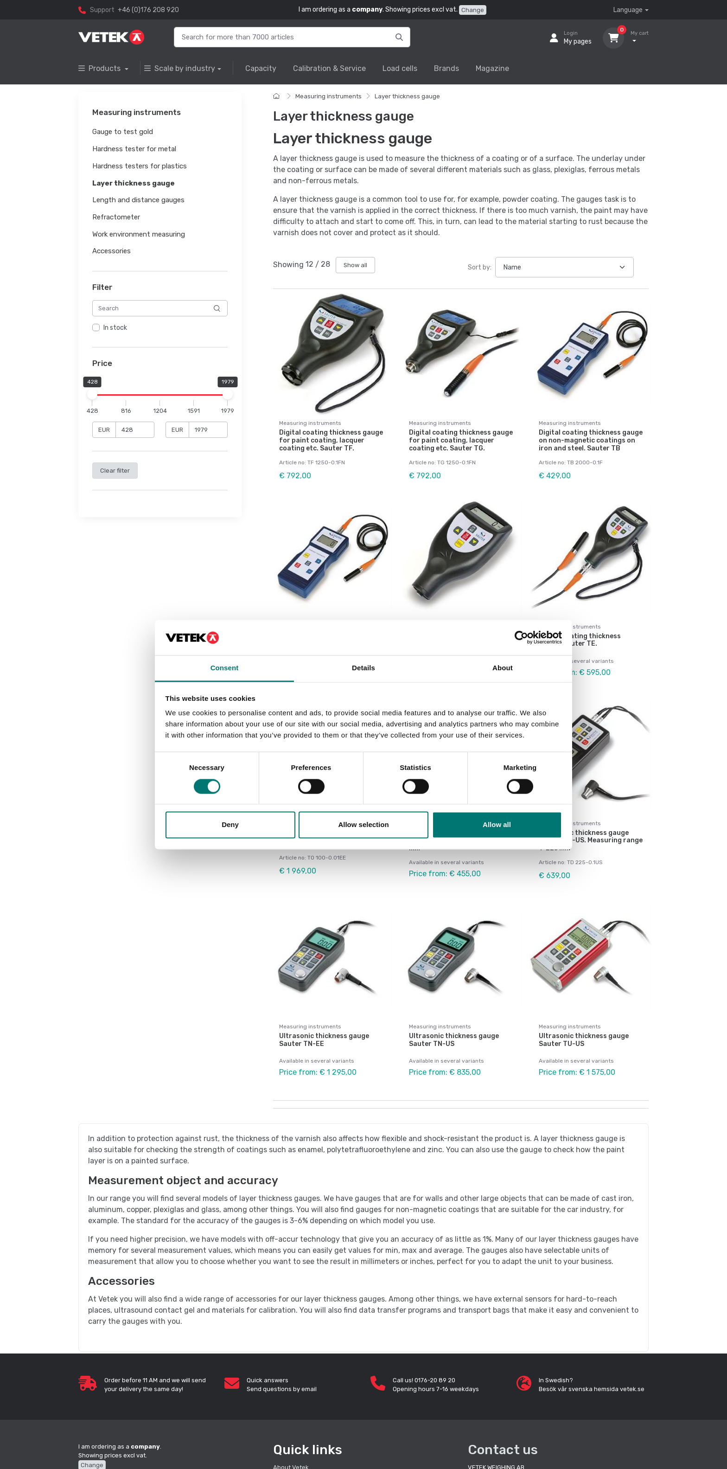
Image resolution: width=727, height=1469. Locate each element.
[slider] (92, 394)
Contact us (503, 1449)
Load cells (400, 68)
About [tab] (502, 668)
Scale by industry (179, 68)
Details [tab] (363, 668)
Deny (230, 825)
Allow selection (363, 825)
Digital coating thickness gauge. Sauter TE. (580, 640)
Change (472, 9)
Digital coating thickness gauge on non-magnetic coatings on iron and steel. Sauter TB (591, 440)
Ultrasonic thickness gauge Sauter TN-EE (324, 1040)
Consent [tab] (224, 668)
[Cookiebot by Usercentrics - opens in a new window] (521, 637)
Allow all (497, 825)
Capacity (260, 68)
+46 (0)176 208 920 (148, 10)
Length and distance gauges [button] (138, 200)
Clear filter (115, 470)
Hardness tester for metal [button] (134, 149)
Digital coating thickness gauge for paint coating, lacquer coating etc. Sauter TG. (461, 440)
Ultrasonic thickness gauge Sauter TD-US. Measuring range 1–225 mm (591, 841)
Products (100, 68)
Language (628, 10)
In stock (115, 328)
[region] (160, 328)
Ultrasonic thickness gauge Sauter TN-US (454, 1040)
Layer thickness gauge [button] (133, 183)
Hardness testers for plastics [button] (139, 166)
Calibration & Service (329, 68)
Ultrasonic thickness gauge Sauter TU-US (584, 1040)
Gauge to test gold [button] (122, 132)
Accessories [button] (111, 251)
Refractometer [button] (116, 217)
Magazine (492, 68)
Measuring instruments (328, 96)
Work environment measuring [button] (138, 234)
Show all (355, 265)
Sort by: (479, 267)
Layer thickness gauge (407, 96)
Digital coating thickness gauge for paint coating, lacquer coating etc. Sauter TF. (331, 440)
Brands (446, 68)
